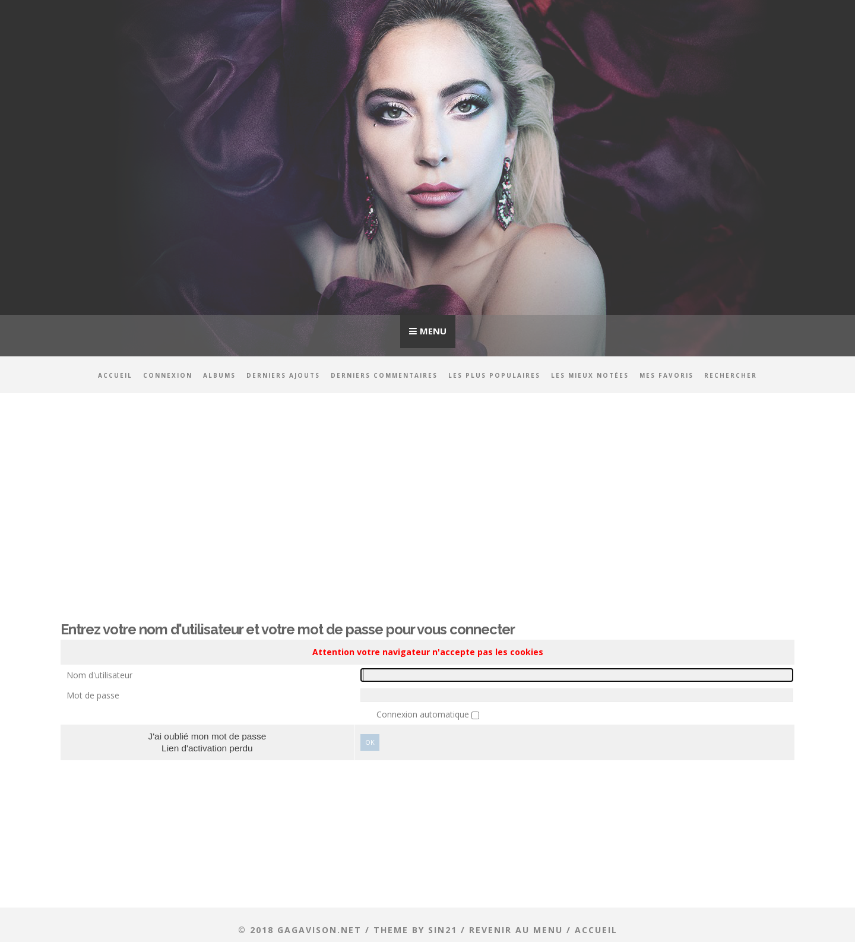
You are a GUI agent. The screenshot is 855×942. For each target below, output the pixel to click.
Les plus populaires (494, 375)
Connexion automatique (423, 714)
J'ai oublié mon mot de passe (207, 736)
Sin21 (442, 929)
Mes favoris (666, 375)
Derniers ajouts (283, 375)
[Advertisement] (427, 497)
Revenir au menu (516, 929)
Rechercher (730, 375)
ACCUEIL (596, 929)
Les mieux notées (590, 375)
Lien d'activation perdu (207, 748)
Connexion (167, 375)
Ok (370, 742)
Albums (219, 375)
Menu (433, 331)
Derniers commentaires (384, 375)
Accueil (115, 375)
